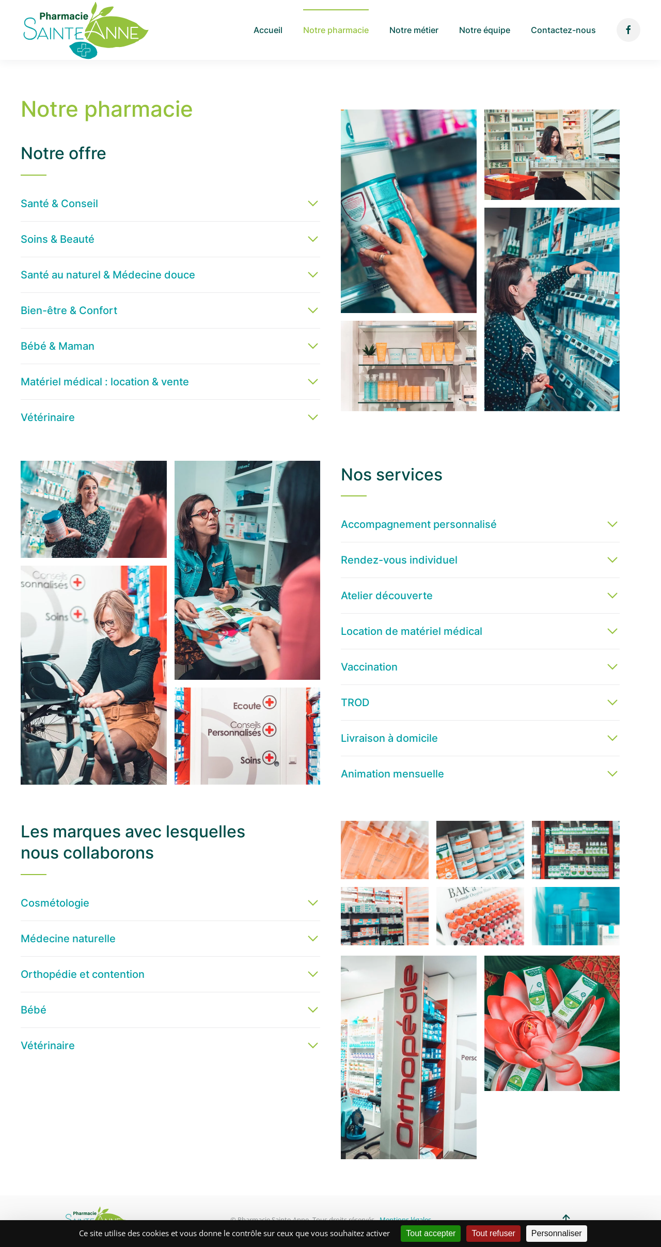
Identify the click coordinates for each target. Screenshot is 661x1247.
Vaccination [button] (369, 667)
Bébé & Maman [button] (58, 346)
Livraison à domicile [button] (389, 738)
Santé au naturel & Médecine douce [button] (108, 275)
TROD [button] (355, 702)
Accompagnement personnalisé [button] (419, 524)
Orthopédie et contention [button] (83, 974)
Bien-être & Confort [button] (69, 310)
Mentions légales (405, 1219)
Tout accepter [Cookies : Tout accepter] (430, 1233)
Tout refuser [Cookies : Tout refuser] (493, 1233)
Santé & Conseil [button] (59, 203)
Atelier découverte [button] (387, 595)
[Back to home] (85, 30)
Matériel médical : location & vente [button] (105, 382)
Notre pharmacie (336, 30)
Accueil (268, 30)
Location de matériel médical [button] (411, 631)
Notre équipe (484, 30)
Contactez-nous (563, 30)
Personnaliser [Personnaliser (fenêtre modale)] (556, 1233)
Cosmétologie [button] (55, 903)
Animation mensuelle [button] (392, 774)
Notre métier (413, 30)
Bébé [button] (33, 1010)
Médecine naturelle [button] (68, 938)
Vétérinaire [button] (48, 417)
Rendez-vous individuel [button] (399, 560)
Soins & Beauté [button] (58, 239)
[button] (409, 211)
